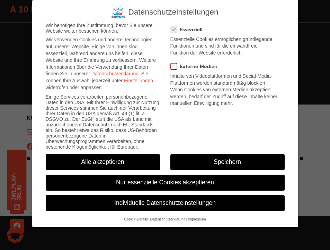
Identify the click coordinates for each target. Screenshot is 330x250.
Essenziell (188, 29)
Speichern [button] (227, 161)
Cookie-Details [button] (136, 219)
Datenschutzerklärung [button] (168, 219)
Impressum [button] (197, 219)
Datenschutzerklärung (115, 73)
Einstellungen (138, 80)
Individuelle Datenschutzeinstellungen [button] (165, 202)
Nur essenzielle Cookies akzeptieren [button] (165, 182)
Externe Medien (196, 66)
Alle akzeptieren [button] (102, 161)
